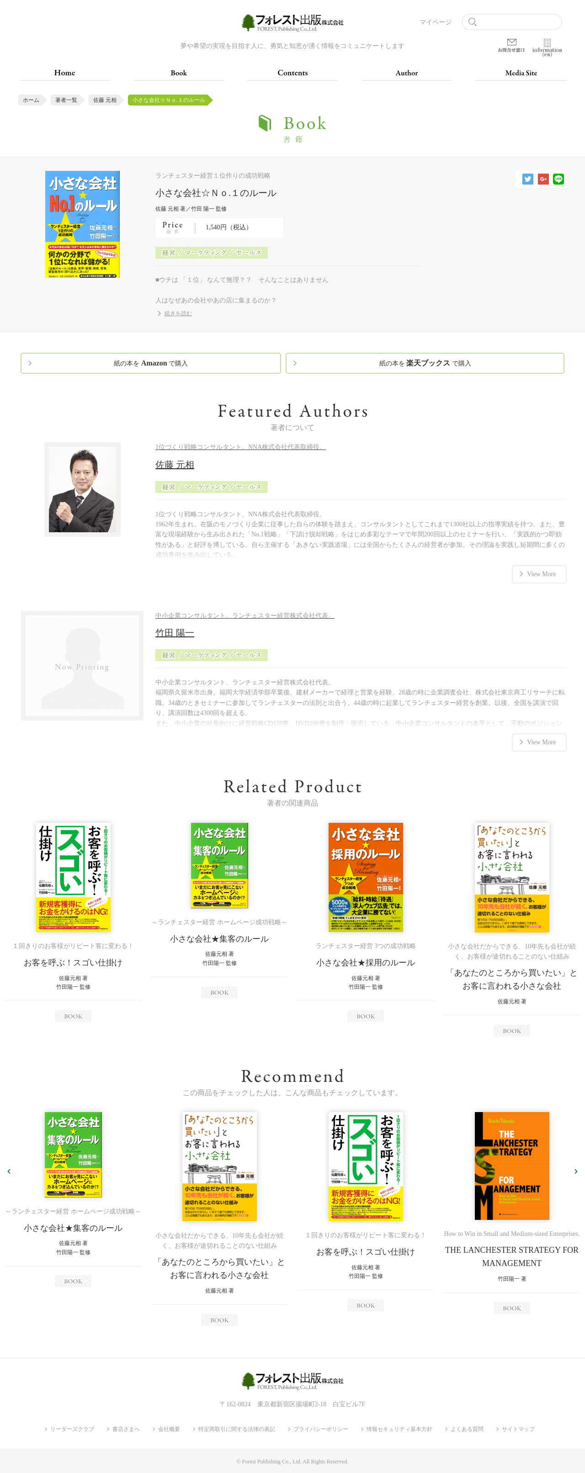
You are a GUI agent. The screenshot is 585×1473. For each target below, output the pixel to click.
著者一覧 (66, 100)
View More (541, 574)
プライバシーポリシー (320, 1429)
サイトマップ (518, 1429)
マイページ (436, 22)
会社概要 (169, 1429)
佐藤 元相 (105, 100)
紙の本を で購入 (151, 363)
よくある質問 (467, 1429)
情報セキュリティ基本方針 (399, 1429)
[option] (73, 922)
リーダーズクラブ (72, 1429)
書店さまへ (126, 1429)
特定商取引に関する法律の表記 (236, 1429)
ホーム (31, 100)
